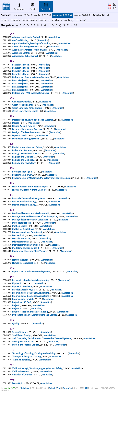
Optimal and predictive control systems (31, 294)
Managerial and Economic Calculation (30, 237)
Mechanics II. (18, 255)
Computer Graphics (21, 108)
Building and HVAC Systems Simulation (31, 99)
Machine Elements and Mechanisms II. (31, 230)
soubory (69, 20)
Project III (17, 335)
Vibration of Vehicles (22, 407)
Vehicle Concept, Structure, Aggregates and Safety (37, 399)
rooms (5, 20)
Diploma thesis (19, 146)
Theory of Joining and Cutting (26, 387)
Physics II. (17, 307)
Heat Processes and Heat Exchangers (30, 201)
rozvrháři (81, 20)
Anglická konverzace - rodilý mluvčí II (30, 51)
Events (33, 6)
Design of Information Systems (27, 139)
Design (16, 132)
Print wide (67, 421)
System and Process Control (25, 374)
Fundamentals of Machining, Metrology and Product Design (41, 192)
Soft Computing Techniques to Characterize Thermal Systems (41, 367)
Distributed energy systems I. (26, 149)
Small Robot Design (21, 364)
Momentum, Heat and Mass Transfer (30, 272)
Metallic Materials (21, 258)
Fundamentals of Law (22, 189)
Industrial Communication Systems (29, 214)
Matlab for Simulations (23, 248)
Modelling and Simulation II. (26, 269)
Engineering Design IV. (23, 172)
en (114, 8)
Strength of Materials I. (23, 371)
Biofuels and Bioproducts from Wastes (30, 82)
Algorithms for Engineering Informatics (31, 44)
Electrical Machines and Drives (27, 158)
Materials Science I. (22, 241)
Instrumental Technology (24, 217)
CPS (86, 421)
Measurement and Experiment (27, 251)
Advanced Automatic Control (26, 37)
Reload (52, 421)
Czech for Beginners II (23, 112)
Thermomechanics (21, 390)
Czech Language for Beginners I (27, 115)
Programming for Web (23, 324)
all (108, 15)
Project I (16, 331)
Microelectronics (20, 262)
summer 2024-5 (22, 15)
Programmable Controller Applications (30, 317)
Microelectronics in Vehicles (26, 265)
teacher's (44, 20)
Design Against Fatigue (23, 135)
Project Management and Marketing (30, 338)
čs (114, 4)
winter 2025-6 (42, 15)
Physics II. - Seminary (22, 310)
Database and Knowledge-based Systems (32, 128)
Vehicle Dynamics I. (21, 403)
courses (15, 20)
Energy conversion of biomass (26, 165)
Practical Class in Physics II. (25, 314)
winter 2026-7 (82, 15)
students (57, 20)
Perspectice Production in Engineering (31, 303)
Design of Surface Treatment (26, 142)
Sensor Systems (20, 360)
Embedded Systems (22, 162)
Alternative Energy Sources (25, 48)
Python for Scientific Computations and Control (34, 342)
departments (29, 20)
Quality (16, 351)
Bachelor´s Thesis (21, 67)
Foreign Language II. (22, 185)
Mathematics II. (20, 244)
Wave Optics (18, 416)
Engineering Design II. (23, 169)
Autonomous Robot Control (25, 58)
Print (59, 421)
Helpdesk (24, 421)
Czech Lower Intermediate (25, 119)
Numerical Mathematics (24, 285)
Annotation (19, 6)
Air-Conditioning (20, 41)
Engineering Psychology (24, 176)
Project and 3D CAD (21, 328)
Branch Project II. (20, 85)
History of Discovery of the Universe (29, 205)
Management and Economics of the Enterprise (34, 233)
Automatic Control (21, 55)
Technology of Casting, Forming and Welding (34, 383)
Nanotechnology (20, 281)
